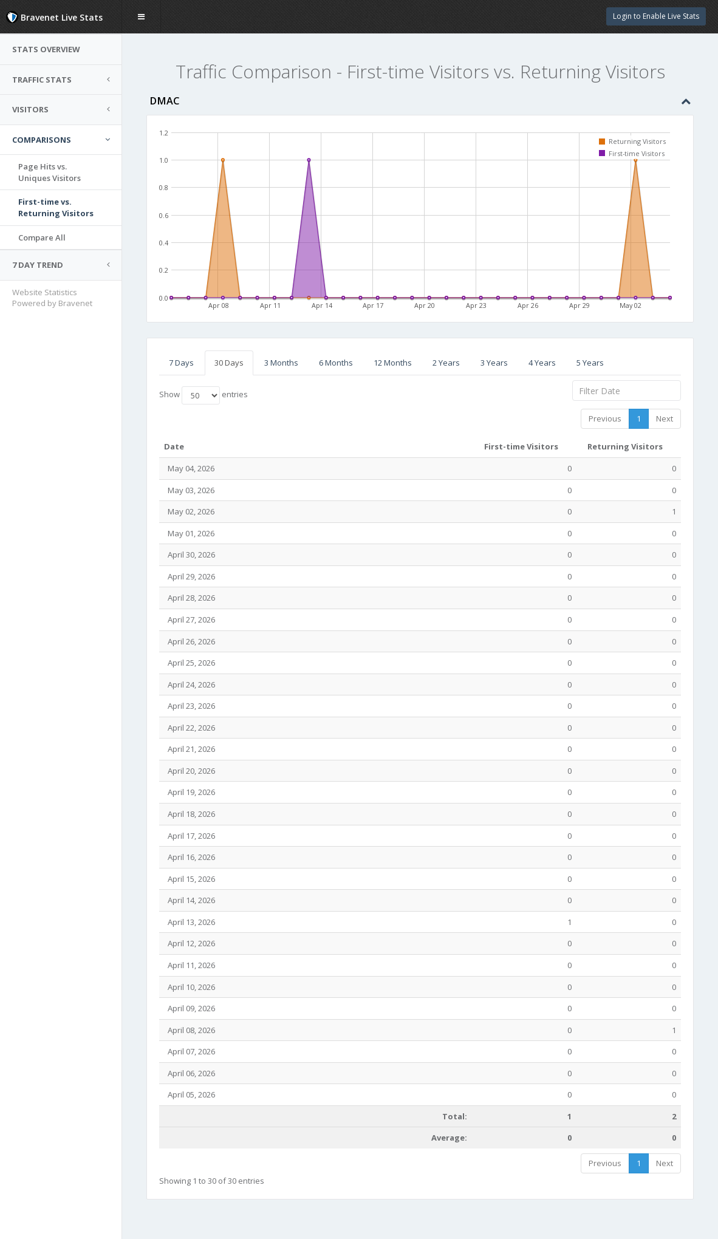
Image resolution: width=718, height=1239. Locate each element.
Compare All (42, 237)
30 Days (229, 362)
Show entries (203, 395)
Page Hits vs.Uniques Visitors (49, 172)
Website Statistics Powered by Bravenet (52, 298)
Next (664, 418)
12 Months (393, 362)
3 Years (494, 362)
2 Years (446, 362)
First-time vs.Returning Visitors (56, 207)
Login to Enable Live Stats (656, 16)
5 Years (590, 362)
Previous (605, 418)
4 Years (542, 362)
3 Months (281, 362)
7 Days (181, 362)
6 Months (336, 362)
